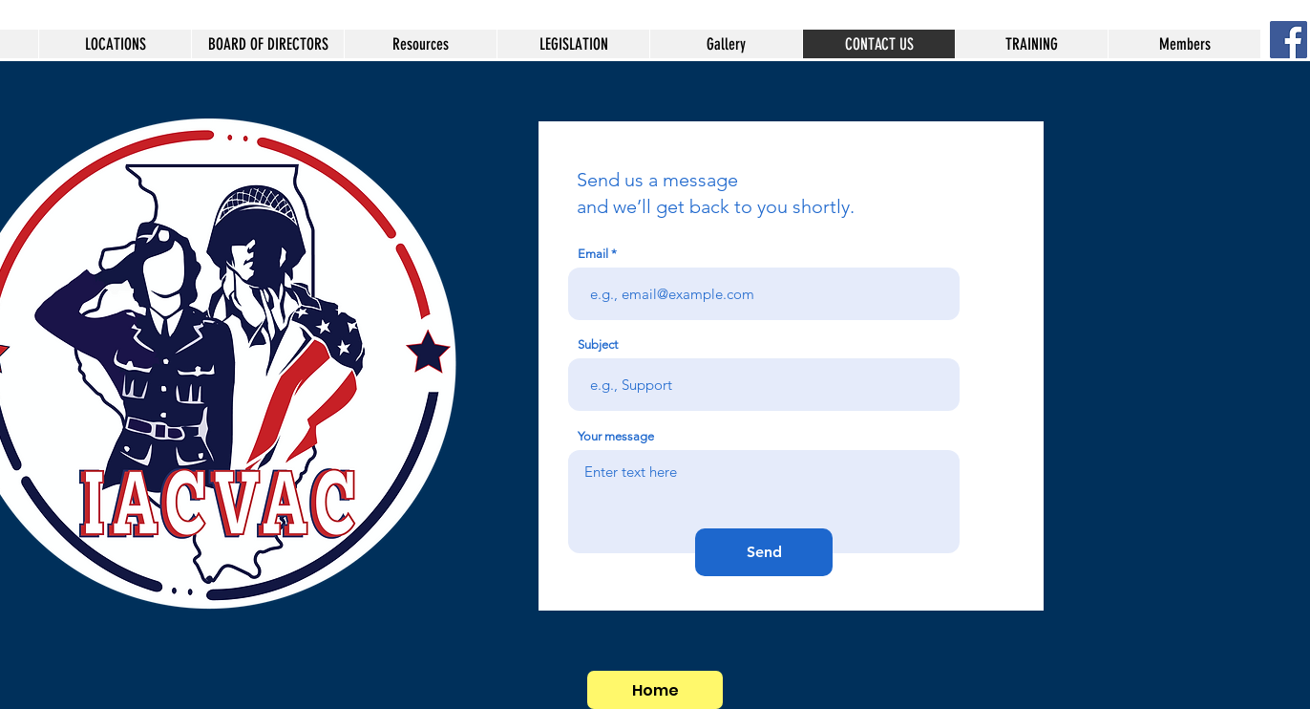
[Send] (764, 552)
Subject (598, 344)
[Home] (655, 690)
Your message (616, 436)
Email (593, 253)
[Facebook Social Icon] (1288, 39)
